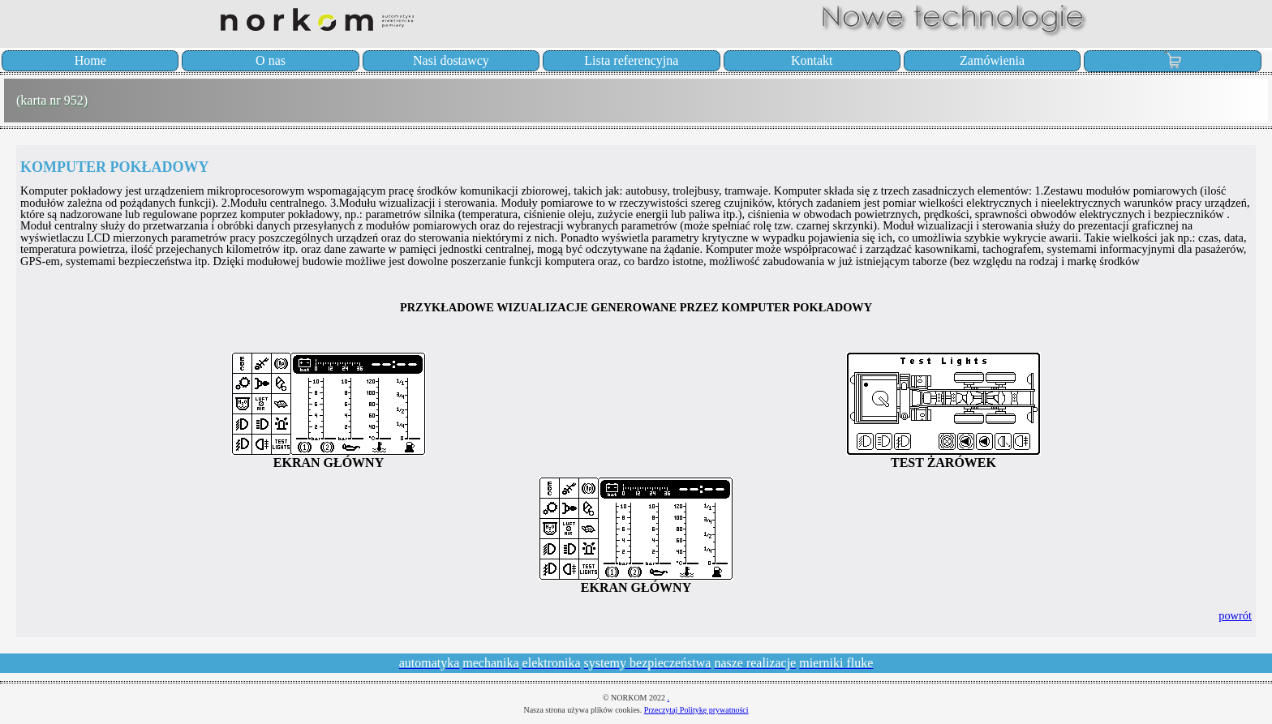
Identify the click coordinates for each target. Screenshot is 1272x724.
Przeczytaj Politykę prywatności (696, 709)
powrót (1235, 615)
